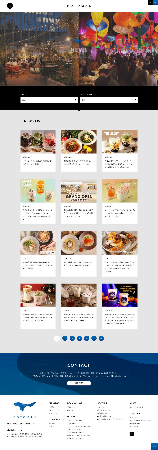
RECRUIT (102, 404)
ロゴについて (53, 414)
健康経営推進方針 (135, 424)
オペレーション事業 (73, 430)
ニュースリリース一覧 (137, 408)
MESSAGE (54, 404)
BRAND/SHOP (75, 404)
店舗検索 (70, 411)
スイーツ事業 (71, 424)
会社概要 (52, 424)
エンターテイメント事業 (75, 433)
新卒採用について (104, 417)
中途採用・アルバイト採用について (110, 420)
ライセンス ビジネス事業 (75, 439)
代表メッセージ (54, 411)
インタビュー (101, 408)
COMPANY (54, 420)
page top (154, 446)
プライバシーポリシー (137, 418)
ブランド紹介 (71, 408)
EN (155, 2)
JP (150, 2)
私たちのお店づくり (103, 411)
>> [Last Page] (103, 338)
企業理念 (52, 408)
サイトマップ (134, 427)
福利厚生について (103, 414)
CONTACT (135, 414)
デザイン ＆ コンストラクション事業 (79, 436)
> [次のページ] (95, 338)
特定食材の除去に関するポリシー (140, 421)
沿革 (50, 427)
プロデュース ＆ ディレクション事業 (79, 427)
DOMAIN (72, 417)
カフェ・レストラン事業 (75, 421)
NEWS (133, 404)
